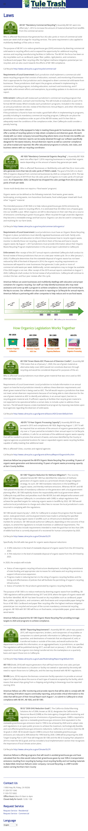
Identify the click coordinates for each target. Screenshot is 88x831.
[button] (4, 4)
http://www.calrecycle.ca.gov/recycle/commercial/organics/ (38, 226)
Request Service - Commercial (16, 813)
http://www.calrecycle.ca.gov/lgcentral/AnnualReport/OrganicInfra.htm (43, 454)
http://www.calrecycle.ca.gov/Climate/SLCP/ (32, 536)
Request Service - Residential (15, 810)
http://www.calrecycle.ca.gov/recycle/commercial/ (34, 69)
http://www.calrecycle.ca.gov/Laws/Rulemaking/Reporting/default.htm (43, 659)
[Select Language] (10, 825)
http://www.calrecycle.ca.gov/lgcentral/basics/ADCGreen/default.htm (43, 413)
